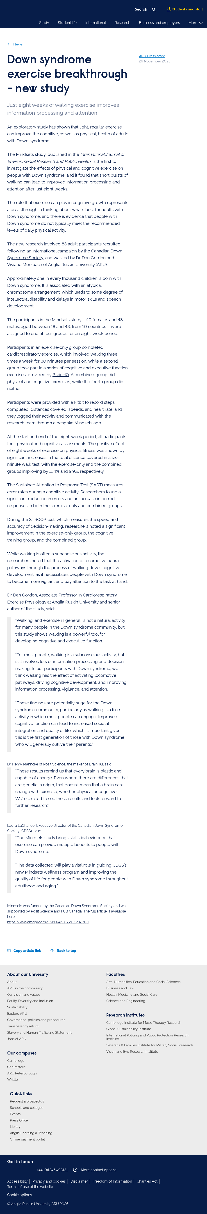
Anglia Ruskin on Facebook (10, 1169)
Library (15, 1127)
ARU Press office (152, 56)
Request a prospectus (27, 1101)
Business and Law (120, 988)
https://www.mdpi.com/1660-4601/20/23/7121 (48, 922)
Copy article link (24, 950)
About (12, 982)
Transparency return (23, 1026)
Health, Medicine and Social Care (131, 995)
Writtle (12, 1080)
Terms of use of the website (30, 1187)
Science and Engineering (125, 1001)
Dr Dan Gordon (22, 594)
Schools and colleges (26, 1108)
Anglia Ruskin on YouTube (30, 1169)
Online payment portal (27, 1139)
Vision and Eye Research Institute (132, 1052)
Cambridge (15, 1061)
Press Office (19, 1120)
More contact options (94, 1169)
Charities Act (147, 1181)
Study (44, 23)
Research (122, 23)
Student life (67, 23)
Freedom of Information (112, 1181)
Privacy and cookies (49, 1181)
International (95, 23)
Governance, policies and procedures (36, 1020)
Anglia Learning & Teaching (31, 1133)
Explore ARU (17, 1014)
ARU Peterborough (22, 1073)
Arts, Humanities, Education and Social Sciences (143, 982)
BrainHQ (60, 374)
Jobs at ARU (16, 1039)
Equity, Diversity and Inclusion (30, 1001)
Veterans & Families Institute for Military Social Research (149, 1045)
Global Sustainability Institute (128, 1029)
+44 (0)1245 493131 (52, 1170)
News (15, 44)
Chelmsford (16, 1067)
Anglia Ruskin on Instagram (17, 1169)
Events (15, 1114)
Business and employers (159, 23)
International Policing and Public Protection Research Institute (147, 1037)
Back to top (63, 950)
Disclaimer (79, 1181)
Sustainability (17, 1007)
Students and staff (184, 9)
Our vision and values (23, 995)
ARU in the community (25, 988)
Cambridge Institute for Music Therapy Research (143, 1023)
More (196, 23)
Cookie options (19, 1195)
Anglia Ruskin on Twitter (24, 1169)
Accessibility (17, 1181)
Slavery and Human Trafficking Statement (39, 1033)
